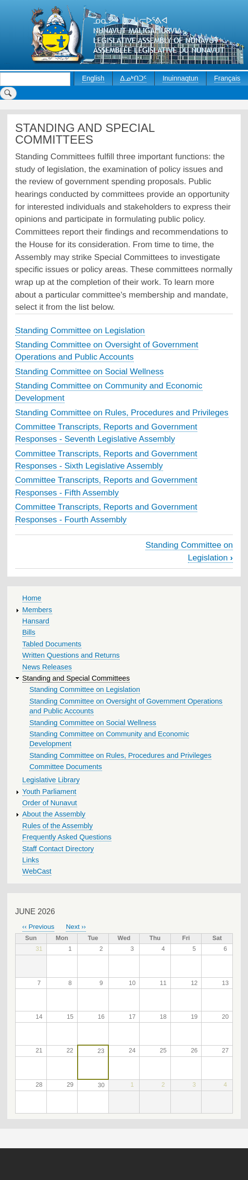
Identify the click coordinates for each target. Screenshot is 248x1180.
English (93, 78)
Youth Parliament (49, 791)
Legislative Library (51, 780)
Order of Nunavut (49, 803)
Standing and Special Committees (76, 678)
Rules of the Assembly (57, 826)
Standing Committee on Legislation (80, 330)
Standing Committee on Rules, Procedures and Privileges (121, 412)
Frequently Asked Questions (67, 837)
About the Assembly (53, 814)
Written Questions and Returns (71, 655)
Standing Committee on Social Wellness (89, 371)
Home (31, 598)
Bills (29, 632)
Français (227, 78)
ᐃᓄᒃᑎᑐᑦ (133, 78)
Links (30, 860)
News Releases (47, 667)
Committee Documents (65, 767)
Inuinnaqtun (180, 78)
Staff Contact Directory (58, 849)
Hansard (35, 621)
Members (37, 610)
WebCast (37, 871)
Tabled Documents (52, 644)
